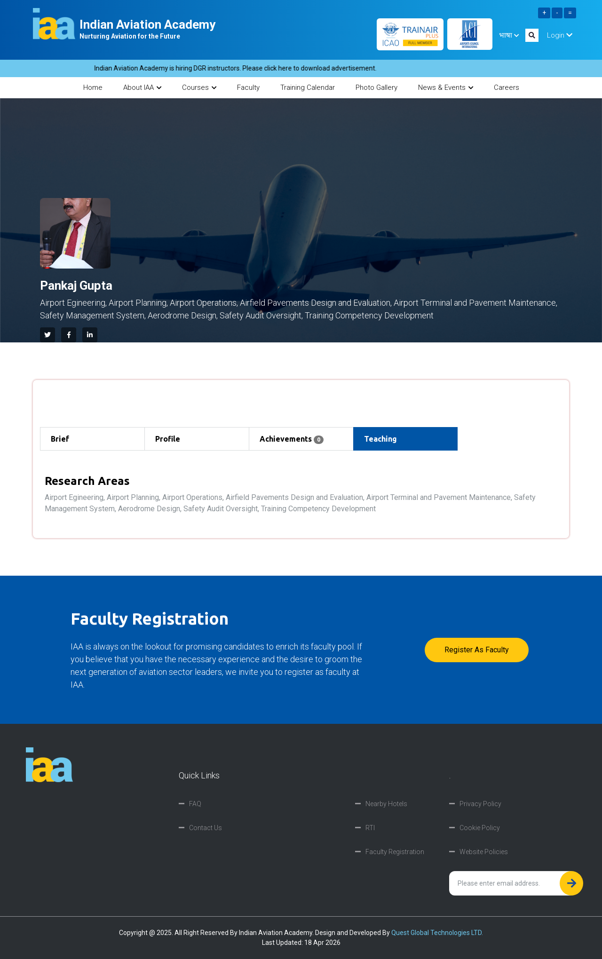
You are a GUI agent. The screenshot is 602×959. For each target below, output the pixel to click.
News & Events (445, 87)
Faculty (248, 87)
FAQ (195, 804)
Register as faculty (476, 649)
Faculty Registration (394, 852)
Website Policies (483, 852)
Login (559, 35)
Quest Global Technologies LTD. (437, 932)
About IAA (142, 87)
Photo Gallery (376, 87)
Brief (60, 439)
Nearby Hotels (386, 804)
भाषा (509, 35)
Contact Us (205, 828)
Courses (199, 87)
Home (93, 87)
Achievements (292, 439)
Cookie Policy (479, 828)
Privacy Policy (480, 804)
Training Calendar (307, 87)
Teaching (380, 439)
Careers (506, 87)
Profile (167, 439)
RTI (370, 828)
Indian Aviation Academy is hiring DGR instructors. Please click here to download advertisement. (243, 68)
